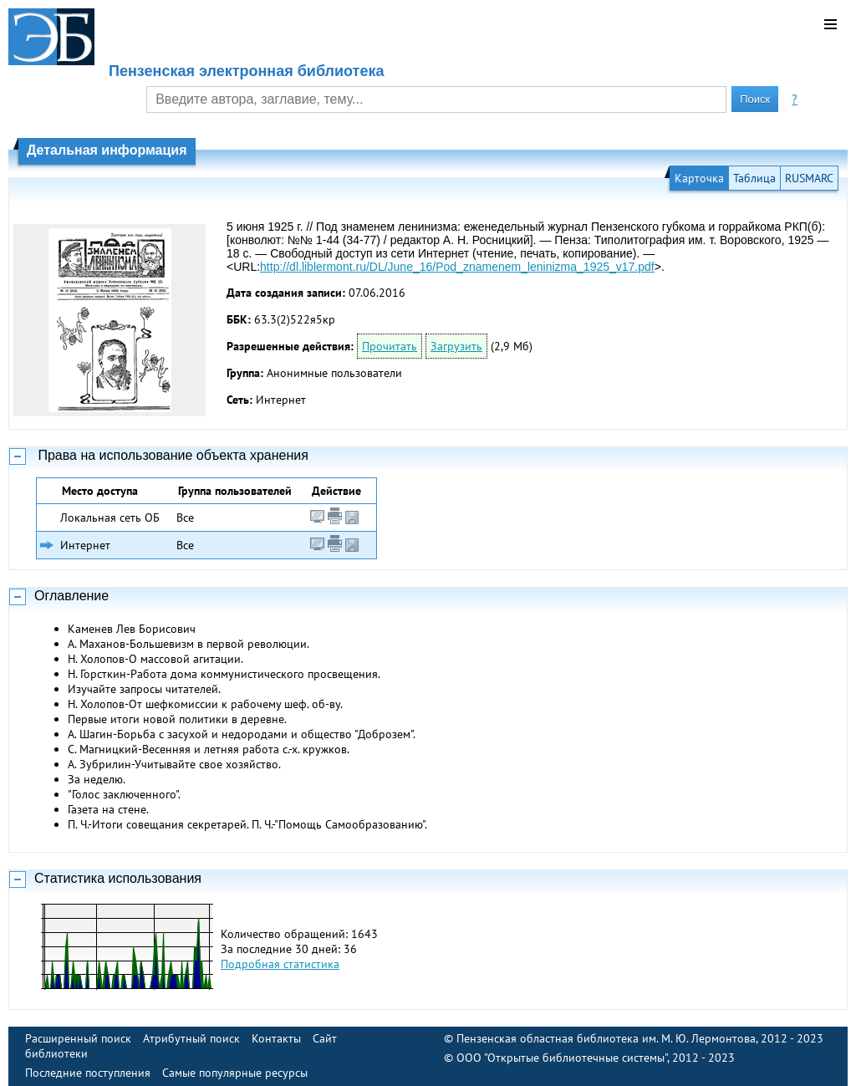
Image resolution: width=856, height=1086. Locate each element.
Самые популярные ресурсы (235, 1072)
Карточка (699, 178)
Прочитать (389, 346)
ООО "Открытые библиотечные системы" (561, 1057)
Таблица (754, 178)
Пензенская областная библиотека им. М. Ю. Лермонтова (606, 1038)
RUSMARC (809, 178)
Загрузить (456, 346)
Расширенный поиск (78, 1038)
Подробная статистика (280, 963)
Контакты (276, 1038)
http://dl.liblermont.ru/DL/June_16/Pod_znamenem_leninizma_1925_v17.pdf (457, 266)
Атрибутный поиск (191, 1038)
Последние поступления (87, 1072)
